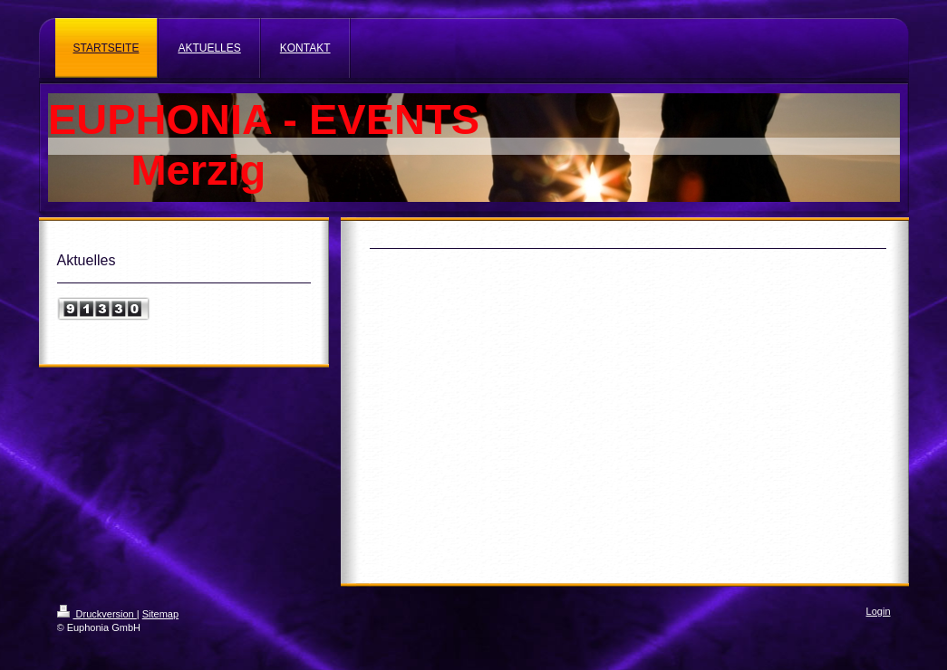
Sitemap (160, 613)
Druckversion (97, 613)
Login (878, 611)
